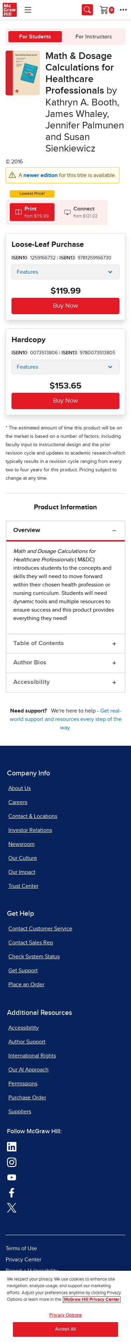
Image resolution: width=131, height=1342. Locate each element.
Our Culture (22, 858)
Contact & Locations (32, 816)
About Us (19, 788)
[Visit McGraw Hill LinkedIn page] (11, 1146)
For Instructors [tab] (93, 36)
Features (27, 272)
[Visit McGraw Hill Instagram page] (11, 1161)
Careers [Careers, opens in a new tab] (17, 802)
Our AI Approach (28, 1069)
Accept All (65, 1329)
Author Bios (29, 662)
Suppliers (19, 1111)
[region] (65, 1306)
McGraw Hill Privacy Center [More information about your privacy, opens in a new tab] (91, 1299)
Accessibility (31, 682)
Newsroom (21, 844)
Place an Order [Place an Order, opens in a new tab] (26, 984)
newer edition (41, 175)
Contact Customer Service (40, 928)
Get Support (23, 970)
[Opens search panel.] (87, 9)
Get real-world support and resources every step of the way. (66, 719)
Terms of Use (21, 1248)
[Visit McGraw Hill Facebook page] (11, 1192)
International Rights (32, 1056)
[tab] (32, 212)
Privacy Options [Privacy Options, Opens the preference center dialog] (65, 1315)
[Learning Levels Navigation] (28, 9)
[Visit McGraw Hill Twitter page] (11, 1207)
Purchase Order (27, 1097)
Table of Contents (38, 643)
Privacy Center (23, 1259)
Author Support (26, 1042)
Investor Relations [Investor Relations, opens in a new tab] (30, 830)
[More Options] (123, 10)
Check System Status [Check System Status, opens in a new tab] (34, 956)
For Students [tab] (35, 36)
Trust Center (23, 886)
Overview (26, 530)
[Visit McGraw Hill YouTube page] (11, 1177)
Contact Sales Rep (30, 942)
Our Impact (21, 872)
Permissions (22, 1083)
